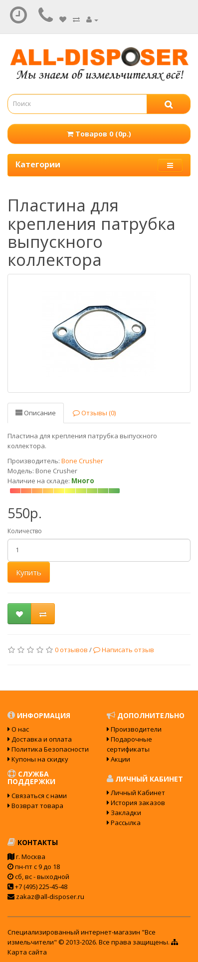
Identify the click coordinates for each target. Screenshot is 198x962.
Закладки (124, 812)
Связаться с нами (37, 795)
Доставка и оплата (39, 739)
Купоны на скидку (37, 759)
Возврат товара (35, 805)
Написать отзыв (123, 649)
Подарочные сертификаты (129, 744)
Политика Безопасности (48, 749)
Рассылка (124, 822)
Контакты (32, 842)
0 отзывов (71, 649)
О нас (18, 729)
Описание (35, 412)
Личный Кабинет (136, 792)
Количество (24, 531)
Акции (118, 759)
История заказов (136, 802)
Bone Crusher (82, 460)
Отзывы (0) (94, 412)
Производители (134, 729)
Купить (28, 572)
